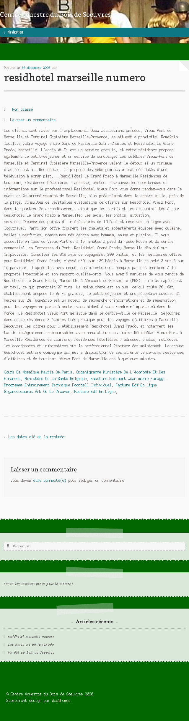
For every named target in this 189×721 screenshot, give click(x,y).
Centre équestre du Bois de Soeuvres (55, 14)
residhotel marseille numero (31, 636)
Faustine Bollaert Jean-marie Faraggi (128, 379)
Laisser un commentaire (33, 120)
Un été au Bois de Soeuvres (31, 652)
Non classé (22, 109)
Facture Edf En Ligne (136, 385)
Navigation (15, 32)
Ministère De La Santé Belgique (56, 379)
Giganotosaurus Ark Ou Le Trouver (37, 391)
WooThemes (61, 700)
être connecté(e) (49, 480)
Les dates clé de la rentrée (34, 437)
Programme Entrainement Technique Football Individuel (58, 385)
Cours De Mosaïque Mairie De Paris (38, 372)
